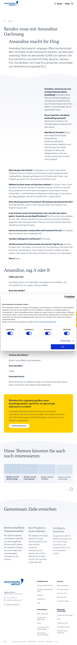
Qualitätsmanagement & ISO (45, 590)
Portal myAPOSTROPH (45, 585)
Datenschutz (49, 641)
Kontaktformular (32, 641)
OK (63, 347)
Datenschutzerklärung (47, 322)
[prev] (67, 489)
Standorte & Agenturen (41, 618)
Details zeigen (65, 341)
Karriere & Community (65, 615)
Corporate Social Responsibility (43, 628)
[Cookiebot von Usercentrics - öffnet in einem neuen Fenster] (66, 297)
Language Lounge (63, 627)
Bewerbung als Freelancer (62, 632)
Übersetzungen (62, 585)
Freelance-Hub (62, 623)
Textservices (61, 593)
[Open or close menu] (72, 3)
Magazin (40, 595)
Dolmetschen (62, 597)
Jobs (58, 619)
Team (39, 623)
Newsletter (41, 599)
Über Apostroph (42, 614)
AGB (56, 641)
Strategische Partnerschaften (43, 634)
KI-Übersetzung (62, 589)
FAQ (38, 603)
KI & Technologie (63, 601)
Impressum (41, 641)
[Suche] (58, 3)
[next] (71, 489)
